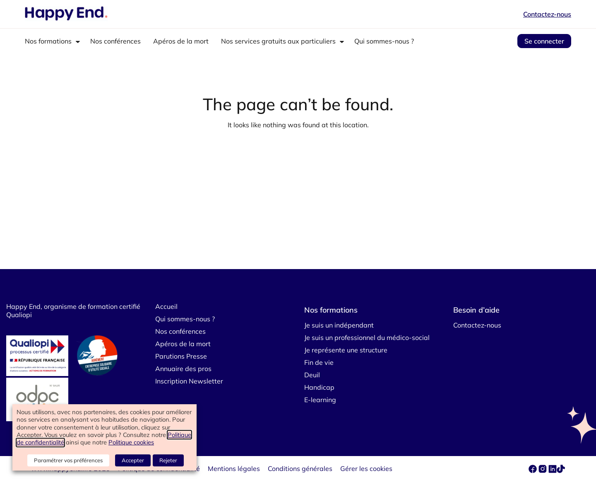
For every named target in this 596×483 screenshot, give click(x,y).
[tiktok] (561, 470)
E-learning (320, 400)
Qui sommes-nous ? (384, 41)
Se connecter (544, 41)
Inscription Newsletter (189, 381)
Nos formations (48, 41)
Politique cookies (131, 443)
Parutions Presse (181, 356)
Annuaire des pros (183, 368)
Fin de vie (319, 362)
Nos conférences (115, 41)
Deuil (312, 375)
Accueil (166, 306)
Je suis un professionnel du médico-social (367, 337)
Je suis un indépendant (339, 325)
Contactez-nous (547, 14)
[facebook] (533, 470)
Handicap (319, 387)
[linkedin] (552, 470)
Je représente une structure (345, 350)
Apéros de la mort (181, 41)
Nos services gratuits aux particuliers (278, 41)
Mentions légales (234, 468)
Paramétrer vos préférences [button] (68, 460)
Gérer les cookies (366, 468)
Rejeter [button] (168, 460)
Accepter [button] (133, 460)
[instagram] (543, 470)
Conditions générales (300, 468)
